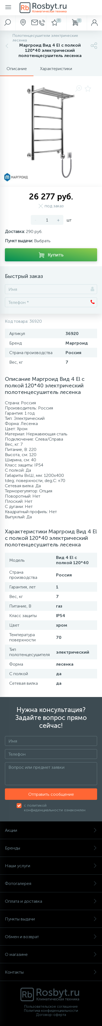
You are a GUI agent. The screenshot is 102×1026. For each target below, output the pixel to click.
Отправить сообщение (51, 794)
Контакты (51, 972)
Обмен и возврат (51, 936)
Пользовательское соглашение (51, 1006)
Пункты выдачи (51, 919)
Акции (51, 830)
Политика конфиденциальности (51, 1011)
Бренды (51, 848)
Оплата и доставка (51, 901)
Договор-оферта (51, 1015)
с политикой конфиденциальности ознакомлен (54, 807)
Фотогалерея (51, 883)
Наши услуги (51, 865)
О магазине (51, 954)
